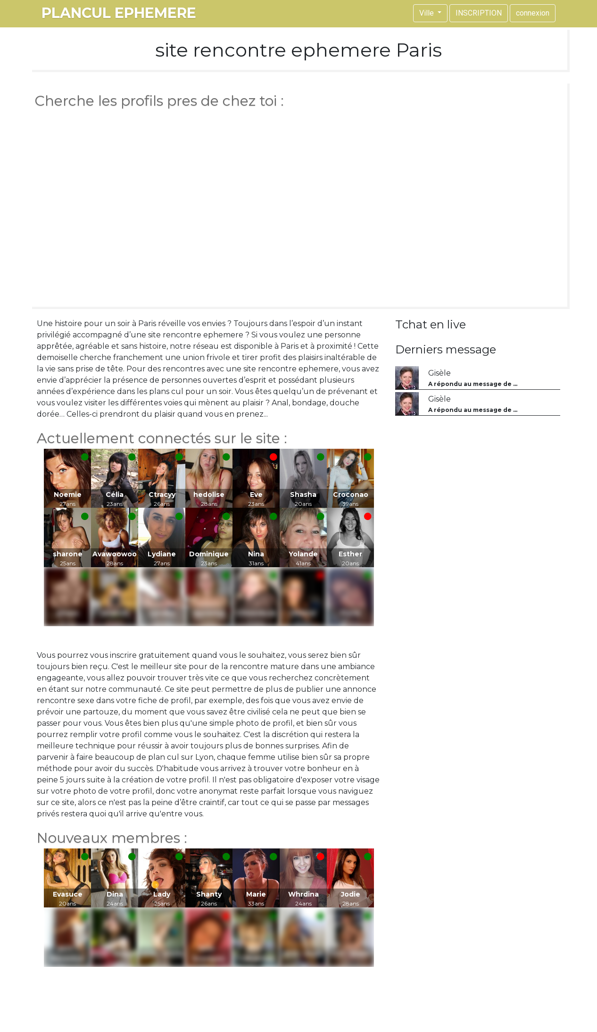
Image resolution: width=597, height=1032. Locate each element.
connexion (532, 12)
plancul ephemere (118, 13)
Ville (427, 12)
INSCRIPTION (479, 12)
